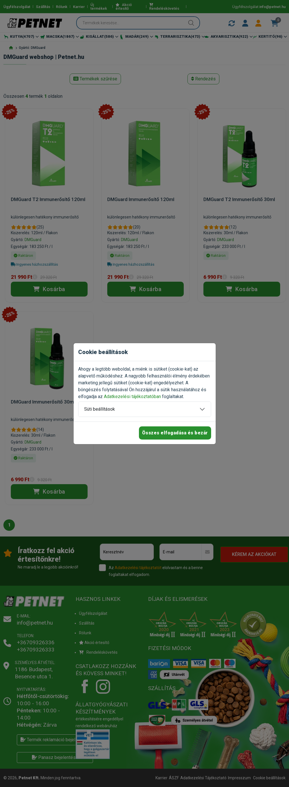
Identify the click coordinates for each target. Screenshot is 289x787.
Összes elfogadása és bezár (175, 433)
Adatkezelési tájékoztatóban (132, 396)
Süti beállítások (99, 409)
